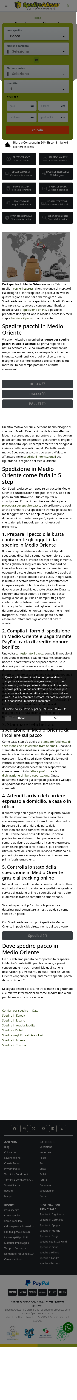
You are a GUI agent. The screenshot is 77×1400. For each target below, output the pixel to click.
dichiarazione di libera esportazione (25, 775)
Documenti (46, 1185)
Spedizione (46, 1147)
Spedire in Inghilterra (52, 1214)
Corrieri (44, 1196)
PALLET (37, 403)
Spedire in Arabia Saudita (18, 1025)
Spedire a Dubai (12, 1030)
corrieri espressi (23, 288)
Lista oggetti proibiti (16, 1237)
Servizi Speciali (12, 1185)
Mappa (8, 1196)
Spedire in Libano (13, 1020)
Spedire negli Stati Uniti (53, 1241)
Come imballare (13, 1221)
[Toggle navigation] (6, 5)
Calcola (37, 130)
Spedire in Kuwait (13, 1015)
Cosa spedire (11, 1210)
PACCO (37, 393)
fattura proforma (40, 771)
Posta (43, 1157)
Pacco (43, 1163)
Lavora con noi (12, 1157)
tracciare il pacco (22, 318)
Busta (43, 1168)
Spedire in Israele (13, 1040)
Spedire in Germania (51, 1219)
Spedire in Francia (50, 1230)
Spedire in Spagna (50, 1225)
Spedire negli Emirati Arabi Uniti (23, 1035)
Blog (7, 1147)
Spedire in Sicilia (49, 1247)
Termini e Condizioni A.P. (18, 1179)
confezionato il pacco (30, 653)
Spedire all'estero (49, 1263)
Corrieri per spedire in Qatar (21, 1011)
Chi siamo (10, 1152)
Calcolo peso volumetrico (18, 1226)
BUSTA (37, 383)
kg (32, 106)
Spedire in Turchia (14, 1045)
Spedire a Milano (49, 1252)
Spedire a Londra (49, 1258)
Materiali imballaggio (16, 1242)
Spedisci (37, 935)
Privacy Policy (12, 1168)
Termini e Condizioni (16, 1174)
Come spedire (12, 1215)
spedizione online (34, 310)
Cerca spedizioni (13, 1259)
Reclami (8, 1190)
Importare (46, 1152)
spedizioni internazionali (40, 457)
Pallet (43, 1174)
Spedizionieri (47, 1190)
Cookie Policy (11, 1163)
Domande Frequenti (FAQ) (19, 1253)
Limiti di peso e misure (17, 1232)
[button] (14, 1128)
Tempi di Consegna (15, 1248)
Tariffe (43, 1179)
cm (63, 106)
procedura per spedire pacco (21, 505)
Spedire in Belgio (49, 1236)
